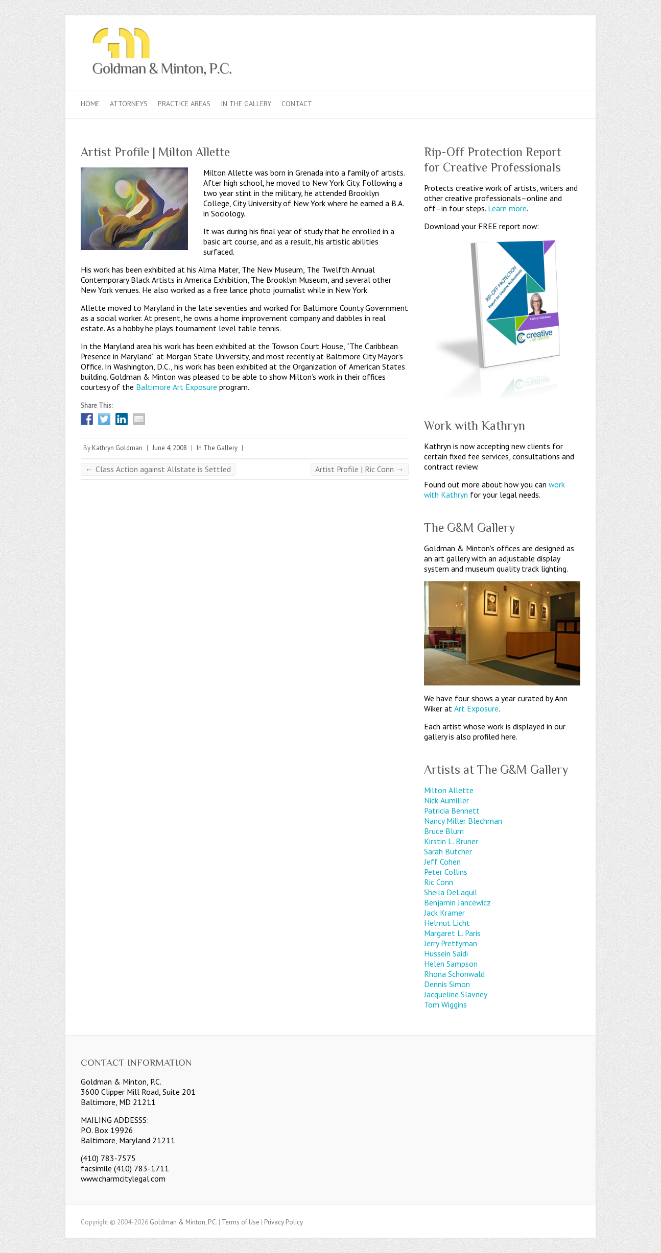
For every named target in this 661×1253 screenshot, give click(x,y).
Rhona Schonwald (454, 974)
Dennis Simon (447, 984)
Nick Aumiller (446, 800)
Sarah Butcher (448, 851)
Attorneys (129, 103)
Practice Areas (184, 103)
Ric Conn (438, 882)
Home (90, 103)
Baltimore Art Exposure (176, 387)
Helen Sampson (451, 964)
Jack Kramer (444, 912)
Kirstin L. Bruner (451, 841)
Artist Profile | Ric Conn (359, 469)
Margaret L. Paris (452, 933)
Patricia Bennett (452, 810)
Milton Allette (449, 790)
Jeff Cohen (442, 861)
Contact (296, 103)
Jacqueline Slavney (455, 994)
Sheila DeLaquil (450, 892)
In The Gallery (246, 103)
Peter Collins (445, 872)
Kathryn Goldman (117, 448)
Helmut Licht (447, 923)
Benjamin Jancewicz (457, 902)
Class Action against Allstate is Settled (158, 469)
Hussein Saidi (446, 953)
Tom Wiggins (445, 1004)
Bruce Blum (444, 831)
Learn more (507, 208)
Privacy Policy (283, 1222)
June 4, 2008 (169, 448)
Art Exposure (476, 708)
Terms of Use (240, 1222)
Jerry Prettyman (450, 943)
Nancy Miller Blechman (463, 821)
